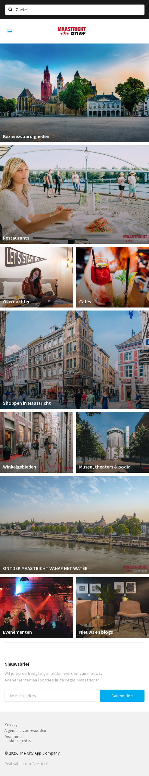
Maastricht (20, 740)
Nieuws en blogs (96, 632)
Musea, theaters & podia (105, 467)
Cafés (85, 301)
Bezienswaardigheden (26, 136)
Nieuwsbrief (17, 664)
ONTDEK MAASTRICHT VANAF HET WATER (45, 568)
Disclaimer (14, 736)
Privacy (11, 724)
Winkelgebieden (19, 467)
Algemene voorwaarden (25, 730)
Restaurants (16, 238)
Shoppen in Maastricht (27, 403)
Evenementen (17, 632)
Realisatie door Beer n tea (27, 763)
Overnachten (17, 301)
